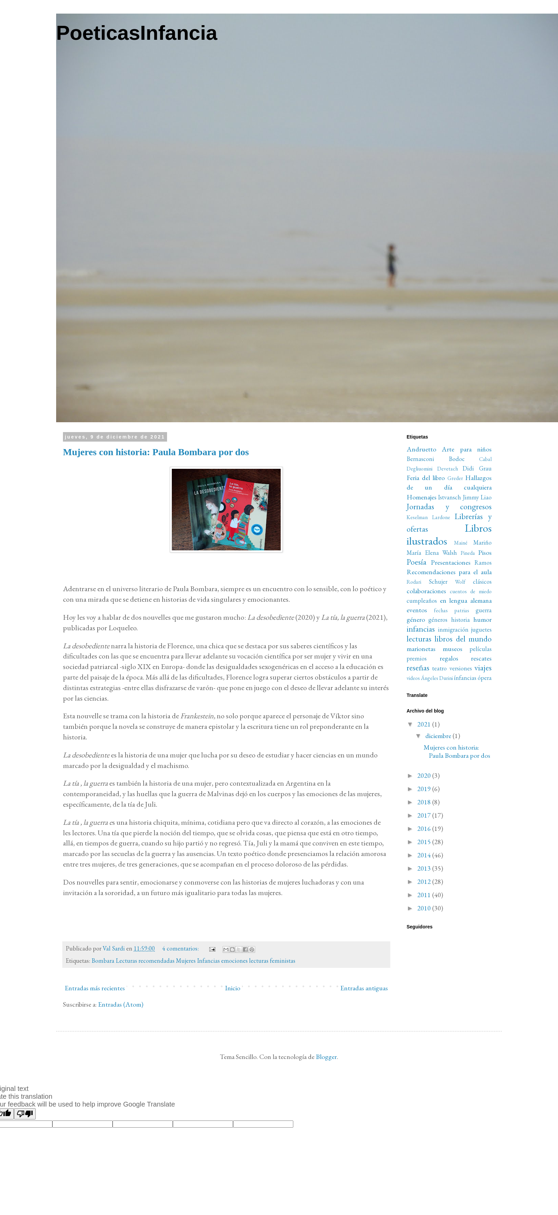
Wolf (460, 581)
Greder (455, 478)
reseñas (418, 667)
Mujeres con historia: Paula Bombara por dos (156, 452)
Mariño (482, 542)
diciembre (439, 735)
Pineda (468, 553)
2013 (424, 868)
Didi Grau (477, 468)
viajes (483, 667)
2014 (424, 855)
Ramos (483, 562)
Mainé (460, 542)
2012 (424, 881)
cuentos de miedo (471, 591)
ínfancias (465, 678)
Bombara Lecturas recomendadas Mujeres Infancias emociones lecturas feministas (193, 960)
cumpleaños (422, 600)
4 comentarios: (181, 948)
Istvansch (449, 497)
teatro (439, 668)
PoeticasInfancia (136, 32)
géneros (437, 619)
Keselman (417, 517)
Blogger (326, 1056)
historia (460, 619)
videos (413, 678)
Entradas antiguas (364, 987)
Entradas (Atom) (120, 1004)
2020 (424, 775)
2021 (424, 724)
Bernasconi (420, 459)
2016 (424, 828)
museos (452, 648)
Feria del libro (426, 477)
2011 (424, 894)
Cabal (485, 459)
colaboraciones (426, 590)
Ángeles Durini (437, 678)
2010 (424, 908)
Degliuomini (419, 468)
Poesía (416, 562)
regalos (449, 658)
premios (417, 658)
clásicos (482, 581)
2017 (424, 815)
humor (482, 619)
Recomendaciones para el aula (449, 571)
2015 (424, 841)
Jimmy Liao (477, 497)
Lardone (441, 517)
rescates (481, 658)
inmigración (453, 629)
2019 (424, 788)
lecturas (419, 638)
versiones (460, 668)
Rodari (414, 581)
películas (481, 649)
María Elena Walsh (432, 553)
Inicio (232, 987)
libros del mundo (463, 638)
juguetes (481, 629)
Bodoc (457, 459)
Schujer (438, 581)
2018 (424, 802)
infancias (421, 628)
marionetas (421, 648)
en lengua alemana (466, 600)
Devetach (447, 468)
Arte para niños (467, 449)
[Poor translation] (25, 1113)
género (416, 619)
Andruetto (421, 449)
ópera (485, 678)
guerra (484, 610)
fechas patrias (451, 610)
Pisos (485, 552)
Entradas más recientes (95, 987)
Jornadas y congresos (449, 506)
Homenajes (422, 497)
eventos (417, 609)
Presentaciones (451, 562)
